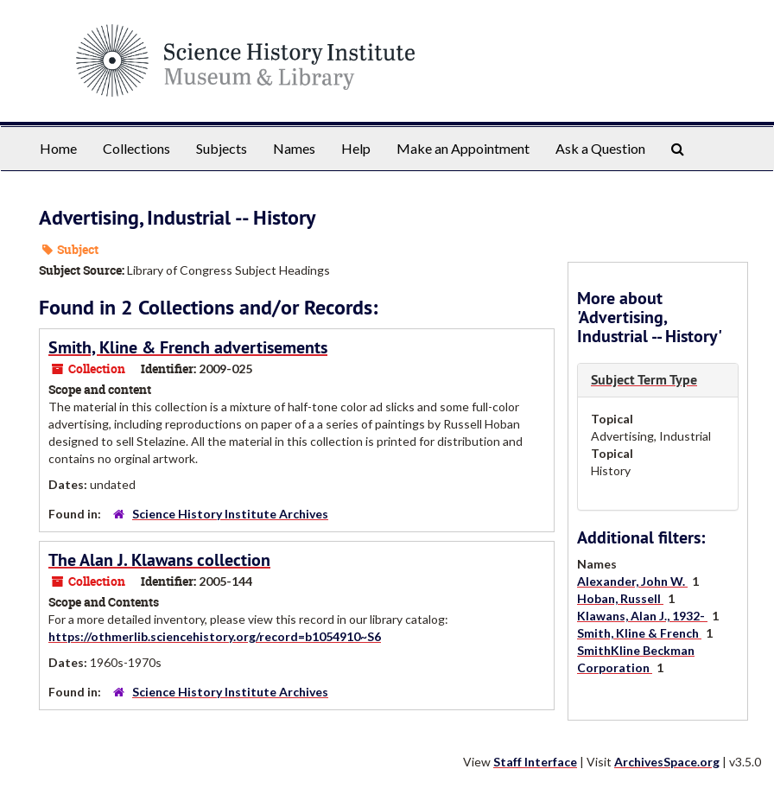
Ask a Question (600, 148)
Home (58, 148)
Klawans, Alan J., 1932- (642, 615)
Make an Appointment (463, 148)
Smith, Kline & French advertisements (187, 347)
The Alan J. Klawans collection (159, 560)
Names (294, 148)
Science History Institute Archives (230, 513)
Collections (136, 148)
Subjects (221, 148)
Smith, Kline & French (639, 633)
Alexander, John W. (632, 581)
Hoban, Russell (620, 598)
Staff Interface (535, 761)
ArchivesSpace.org (667, 761)
